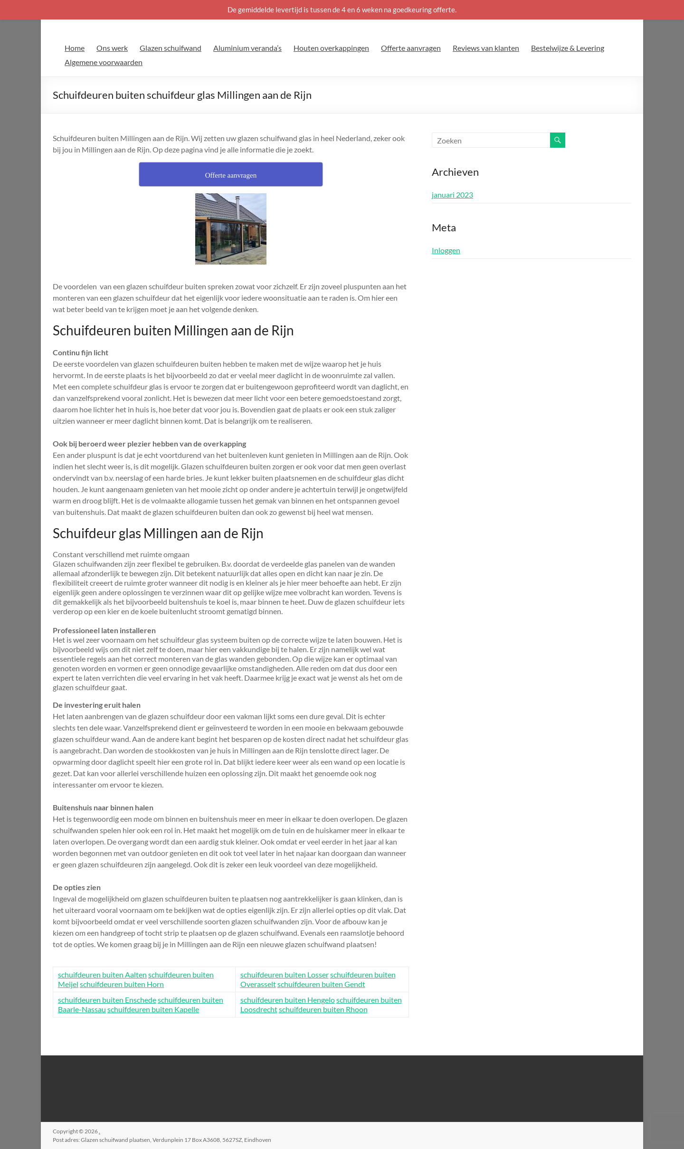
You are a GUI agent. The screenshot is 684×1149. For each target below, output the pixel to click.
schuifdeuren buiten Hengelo (287, 999)
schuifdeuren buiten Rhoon (323, 1009)
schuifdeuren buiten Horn (122, 983)
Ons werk (112, 47)
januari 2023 (452, 194)
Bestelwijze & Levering (567, 47)
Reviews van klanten (486, 47)
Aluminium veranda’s (247, 47)
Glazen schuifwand (170, 47)
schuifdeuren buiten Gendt (321, 983)
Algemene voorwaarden (103, 61)
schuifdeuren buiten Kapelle (153, 1009)
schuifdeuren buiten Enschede (107, 999)
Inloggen (446, 250)
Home (75, 47)
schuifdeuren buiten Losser (284, 974)
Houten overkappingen (331, 47)
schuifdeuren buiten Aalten (102, 974)
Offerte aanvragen (411, 47)
